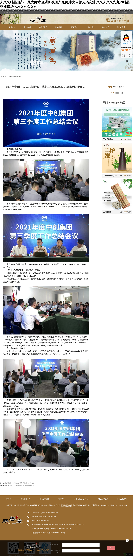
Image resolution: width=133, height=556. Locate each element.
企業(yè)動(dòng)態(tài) (90, 30)
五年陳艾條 (107, 212)
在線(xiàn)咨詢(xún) (116, 87)
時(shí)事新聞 (59, 30)
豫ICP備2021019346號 (64, 528)
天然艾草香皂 (108, 139)
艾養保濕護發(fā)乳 (110, 175)
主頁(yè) (9, 76)
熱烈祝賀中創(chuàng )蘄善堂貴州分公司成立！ (20, 483)
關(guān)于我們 (105, 30)
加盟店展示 (43, 27)
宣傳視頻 (74, 27)
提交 (111, 547)
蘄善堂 (8, 499)
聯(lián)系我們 (121, 30)
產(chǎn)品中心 (27, 30)
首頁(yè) (12, 27)
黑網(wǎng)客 (46, 528)
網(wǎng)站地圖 (66, 506)
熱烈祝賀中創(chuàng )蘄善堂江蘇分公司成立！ (20, 485)
